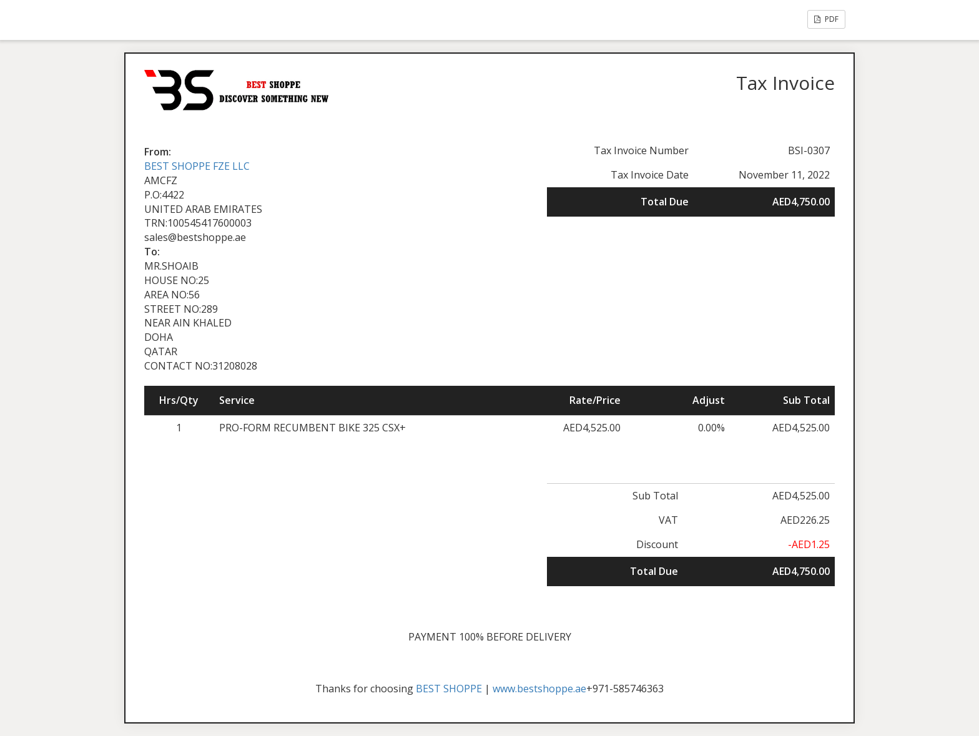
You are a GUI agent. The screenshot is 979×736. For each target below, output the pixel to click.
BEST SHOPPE (449, 688)
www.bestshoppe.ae (539, 688)
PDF (826, 19)
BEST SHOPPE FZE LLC (197, 166)
